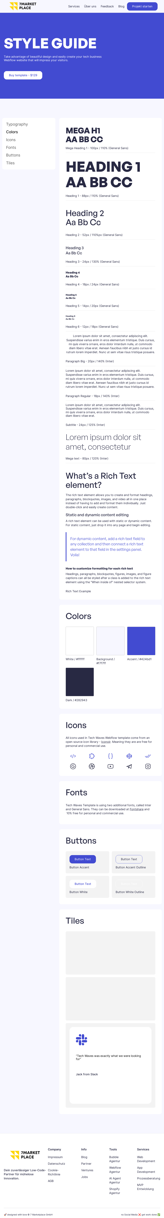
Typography (17, 124)
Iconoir (106, 741)
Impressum (55, 1157)
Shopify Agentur (114, 1191)
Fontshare (137, 809)
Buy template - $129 (23, 75)
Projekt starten (142, 6)
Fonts (11, 147)
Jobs (84, 1177)
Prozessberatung (148, 1178)
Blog (84, 1157)
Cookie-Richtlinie (54, 1172)
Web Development (146, 1159)
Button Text (83, 859)
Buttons (13, 155)
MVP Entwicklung (145, 1187)
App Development (146, 1169)
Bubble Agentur (114, 1159)
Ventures (87, 1170)
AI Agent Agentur (115, 1180)
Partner (86, 1163)
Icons (11, 139)
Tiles (10, 163)
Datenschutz (56, 1163)
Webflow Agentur (115, 1169)
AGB (51, 1181)
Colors (12, 132)
